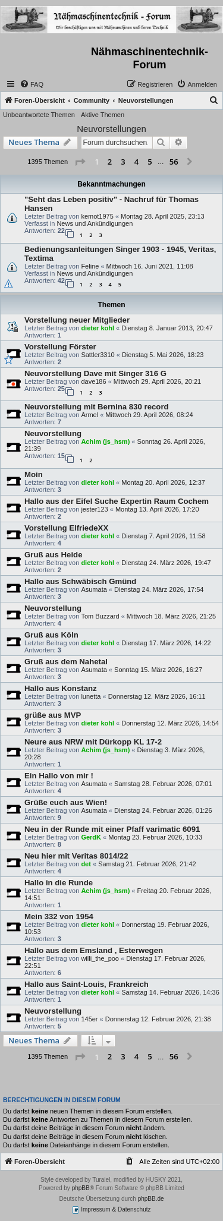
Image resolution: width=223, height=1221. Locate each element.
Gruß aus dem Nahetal (66, 661)
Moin (33, 474)
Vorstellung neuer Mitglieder (77, 319)
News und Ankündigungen (94, 223)
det (86, 863)
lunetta (90, 696)
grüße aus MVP (52, 715)
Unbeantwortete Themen (39, 114)
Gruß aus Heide (53, 554)
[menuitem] (31, 84)
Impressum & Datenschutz (111, 1210)
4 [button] (136, 161)
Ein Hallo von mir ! (58, 775)
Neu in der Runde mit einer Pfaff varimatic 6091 (112, 829)
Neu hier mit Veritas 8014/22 (76, 855)
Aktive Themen (102, 114)
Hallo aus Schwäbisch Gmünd (80, 581)
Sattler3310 (97, 354)
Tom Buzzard (100, 616)
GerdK (91, 837)
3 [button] (123, 161)
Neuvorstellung (52, 433)
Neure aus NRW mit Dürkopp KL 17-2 (93, 741)
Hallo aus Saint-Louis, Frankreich (86, 984)
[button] (80, 162)
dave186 (93, 381)
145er (89, 1019)
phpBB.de (151, 1198)
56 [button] (173, 161)
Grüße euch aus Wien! (65, 802)
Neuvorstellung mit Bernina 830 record (96, 406)
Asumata (93, 589)
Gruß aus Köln (51, 634)
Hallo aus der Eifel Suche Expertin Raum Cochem (116, 501)
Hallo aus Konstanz (60, 688)
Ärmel (89, 414)
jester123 (94, 509)
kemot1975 (97, 216)
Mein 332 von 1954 (58, 916)
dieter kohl (97, 328)
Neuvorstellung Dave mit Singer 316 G (95, 373)
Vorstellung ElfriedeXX (66, 527)
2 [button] (110, 161)
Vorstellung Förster (60, 346)
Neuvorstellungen (111, 129)
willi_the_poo (100, 958)
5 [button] (149, 161)
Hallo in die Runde (58, 882)
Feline (90, 266)
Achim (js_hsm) (105, 441)
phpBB (81, 1188)
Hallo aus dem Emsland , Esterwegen (93, 950)
